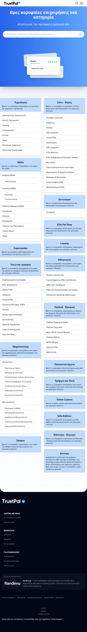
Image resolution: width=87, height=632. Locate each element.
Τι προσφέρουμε (9, 556)
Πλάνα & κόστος (9, 566)
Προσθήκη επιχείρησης (11, 561)
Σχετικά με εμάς (9, 522)
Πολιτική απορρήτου (8, 597)
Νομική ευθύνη (49, 597)
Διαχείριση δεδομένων (34, 597)
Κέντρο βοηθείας (9, 544)
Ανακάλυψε (7, 534)
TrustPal (43, 611)
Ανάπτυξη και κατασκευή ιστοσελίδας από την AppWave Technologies (32, 619)
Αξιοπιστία (7, 539)
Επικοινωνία (60, 597)
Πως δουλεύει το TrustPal (12, 517)
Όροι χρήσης (21, 597)
